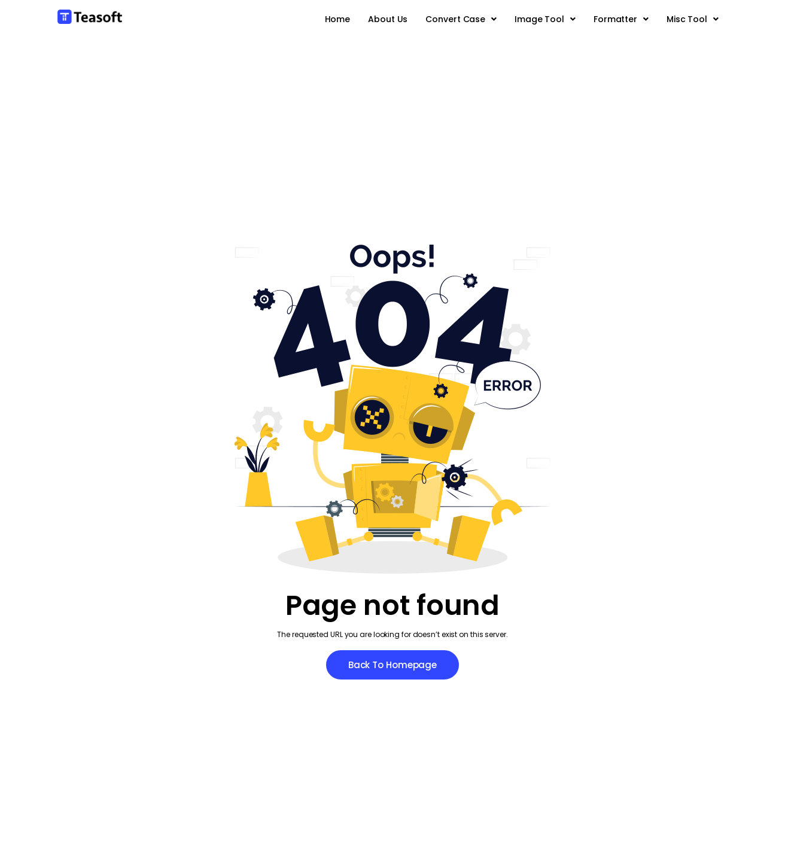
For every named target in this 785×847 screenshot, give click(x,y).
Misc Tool (693, 19)
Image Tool (545, 19)
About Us (387, 19)
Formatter (621, 19)
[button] (461, 19)
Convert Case (461, 19)
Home (338, 19)
